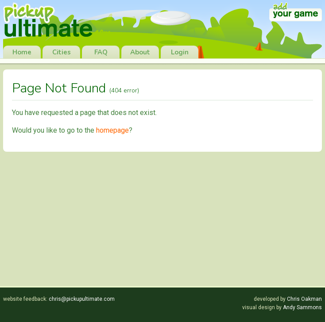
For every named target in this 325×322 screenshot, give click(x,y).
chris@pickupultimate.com (82, 299)
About (140, 52)
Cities (61, 52)
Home (21, 52)
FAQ (101, 52)
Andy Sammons (302, 307)
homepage (112, 130)
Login (180, 52)
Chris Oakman (304, 299)
